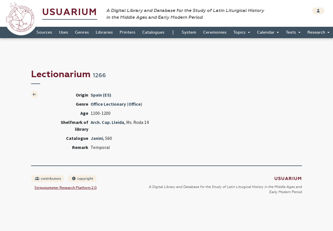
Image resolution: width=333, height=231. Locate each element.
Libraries (104, 32)
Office (134, 104)
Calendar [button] (266, 32)
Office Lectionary (108, 104)
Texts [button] (291, 32)
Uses (63, 32)
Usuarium (69, 12)
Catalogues (153, 32)
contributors (48, 179)
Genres (82, 32)
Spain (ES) (101, 95)
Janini (97, 138)
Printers (127, 32)
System (189, 32)
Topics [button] (240, 32)
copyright (82, 179)
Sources (44, 32)
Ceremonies (214, 32)
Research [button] (316, 32)
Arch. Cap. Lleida (107, 122)
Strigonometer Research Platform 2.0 (65, 188)
